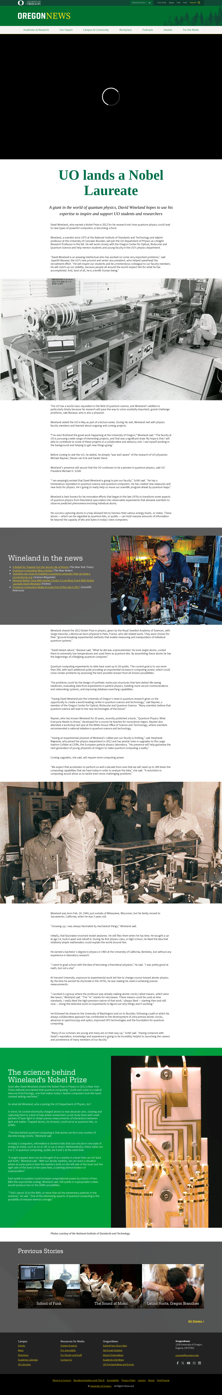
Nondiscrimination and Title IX (88, 1380)
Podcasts (147, 30)
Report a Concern (62, 1380)
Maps (20, 1350)
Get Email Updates (112, 1350)
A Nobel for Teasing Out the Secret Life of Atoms (41, 567)
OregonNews (110, 1341)
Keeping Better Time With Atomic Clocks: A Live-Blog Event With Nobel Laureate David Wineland (53, 582)
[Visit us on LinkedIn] (199, 1363)
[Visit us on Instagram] (194, 1363)
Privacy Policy (128, 1380)
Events (21, 1345)
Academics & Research (36, 30)
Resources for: (139, 2)
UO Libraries (24, 1364)
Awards (168, 30)
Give (185, 2)
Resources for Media (72, 1341)
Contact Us (66, 1360)
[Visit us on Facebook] (177, 1363)
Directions (23, 1355)
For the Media (191, 30)
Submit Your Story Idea (115, 1345)
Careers (142, 1380)
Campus (22, 1341)
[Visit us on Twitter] (183, 1363)
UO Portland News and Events (118, 1364)
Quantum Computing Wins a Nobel (33, 571)
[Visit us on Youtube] (189, 1363)
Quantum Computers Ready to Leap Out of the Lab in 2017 (46, 587)
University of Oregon (100, 1386)
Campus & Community (96, 30)
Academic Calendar (28, 1360)
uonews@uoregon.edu (187, 1355)
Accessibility (113, 1380)
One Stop (162, 2)
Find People (163, 1380)
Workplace (125, 30)
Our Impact (66, 30)
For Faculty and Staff (71, 1355)
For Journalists (68, 1350)
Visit (178, 2)
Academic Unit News (113, 1360)
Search (193, 2)
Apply (171, 2)
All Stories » (196, 1321)
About (151, 1380)
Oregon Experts (68, 1345)
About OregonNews (113, 1355)
